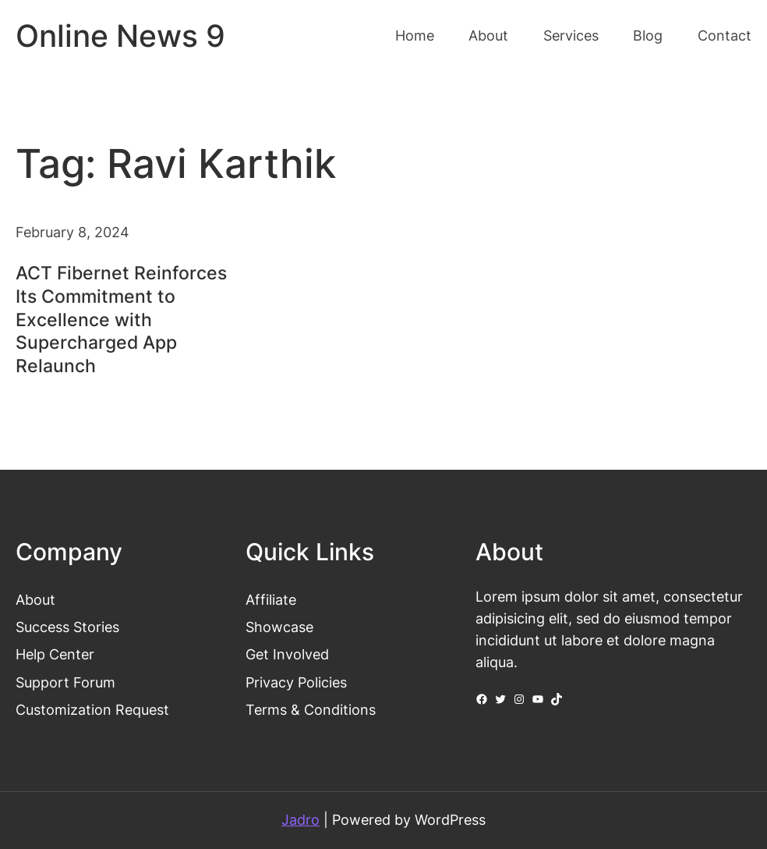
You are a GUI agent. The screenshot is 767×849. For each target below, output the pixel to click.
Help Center (55, 654)
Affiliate (271, 599)
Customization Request (92, 710)
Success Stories (67, 627)
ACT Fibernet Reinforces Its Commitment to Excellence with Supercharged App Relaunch (121, 319)
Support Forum (65, 682)
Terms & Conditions (311, 710)
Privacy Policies (296, 682)
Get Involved (287, 654)
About (35, 599)
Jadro (300, 820)
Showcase (279, 627)
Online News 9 (120, 35)
